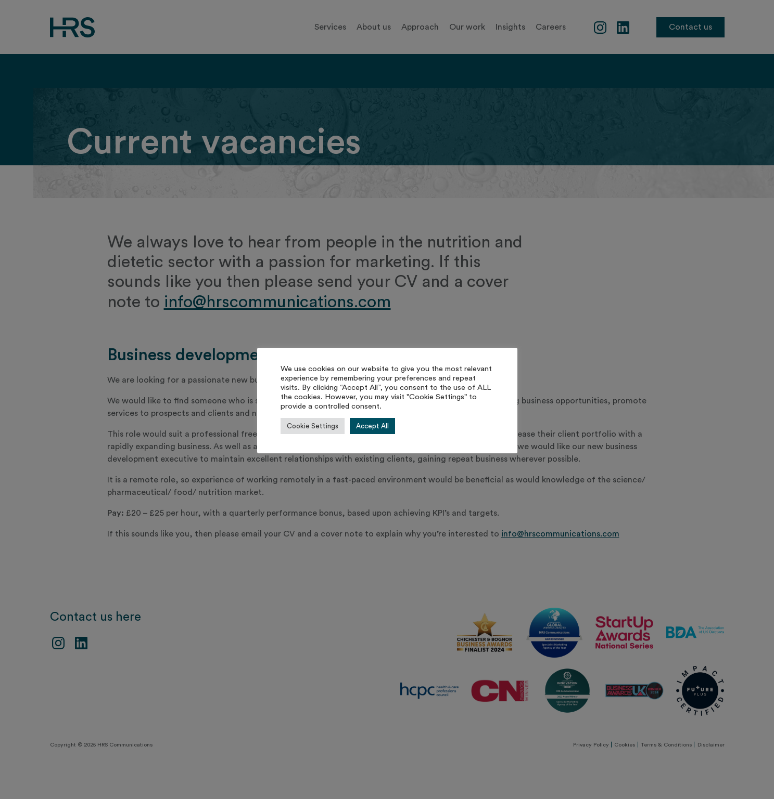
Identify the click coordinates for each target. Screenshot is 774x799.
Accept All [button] (372, 426)
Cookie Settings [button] (312, 426)
